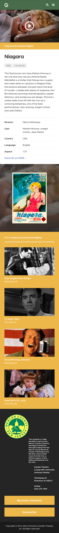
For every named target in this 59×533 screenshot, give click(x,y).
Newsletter (29, 512)
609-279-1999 (40, 488)
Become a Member (29, 500)
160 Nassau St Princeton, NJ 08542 (43, 479)
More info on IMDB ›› (15, 157)
